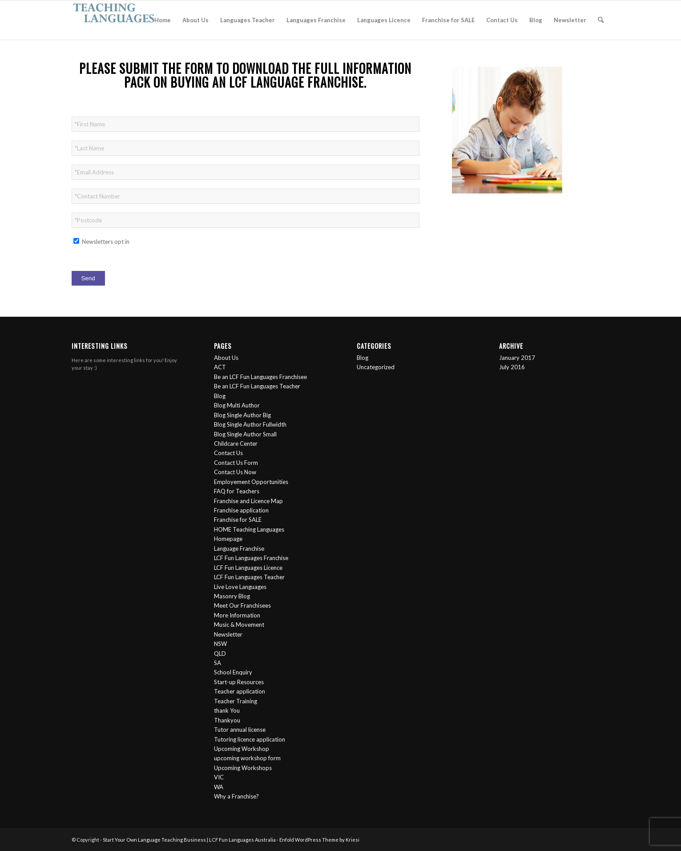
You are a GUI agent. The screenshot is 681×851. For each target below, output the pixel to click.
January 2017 (517, 357)
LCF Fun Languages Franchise (251, 557)
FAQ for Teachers (236, 491)
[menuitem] (163, 20)
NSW (220, 643)
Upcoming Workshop (241, 748)
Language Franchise (239, 548)
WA (218, 787)
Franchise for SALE (238, 519)
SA (217, 662)
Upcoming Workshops (243, 767)
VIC (219, 777)
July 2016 (512, 367)
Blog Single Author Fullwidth (250, 424)
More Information (237, 615)
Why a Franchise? (236, 796)
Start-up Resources (239, 682)
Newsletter (228, 634)
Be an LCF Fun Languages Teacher (257, 386)
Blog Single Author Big (242, 415)
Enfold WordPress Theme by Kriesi (319, 840)
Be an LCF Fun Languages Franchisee (260, 376)
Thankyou (227, 720)
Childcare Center (236, 443)
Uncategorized (376, 367)
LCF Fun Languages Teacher (249, 577)
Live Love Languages (240, 586)
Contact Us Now (235, 472)
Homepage (228, 538)
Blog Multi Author (237, 405)
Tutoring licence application (249, 739)
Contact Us (228, 452)
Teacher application (239, 691)
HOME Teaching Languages (249, 529)
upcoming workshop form (247, 758)
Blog (220, 395)
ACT (220, 367)
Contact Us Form (236, 462)
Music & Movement (239, 624)
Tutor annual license (240, 729)
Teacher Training (235, 701)
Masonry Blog (232, 596)
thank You (227, 710)
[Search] (600, 20)
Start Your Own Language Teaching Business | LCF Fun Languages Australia (189, 840)
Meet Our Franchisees (242, 605)
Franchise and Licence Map (248, 500)
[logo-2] (114, 20)
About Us (226, 357)
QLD (220, 653)
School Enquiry (233, 672)
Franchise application (241, 510)
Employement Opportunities (251, 481)
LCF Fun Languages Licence (248, 567)
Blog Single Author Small (245, 434)
